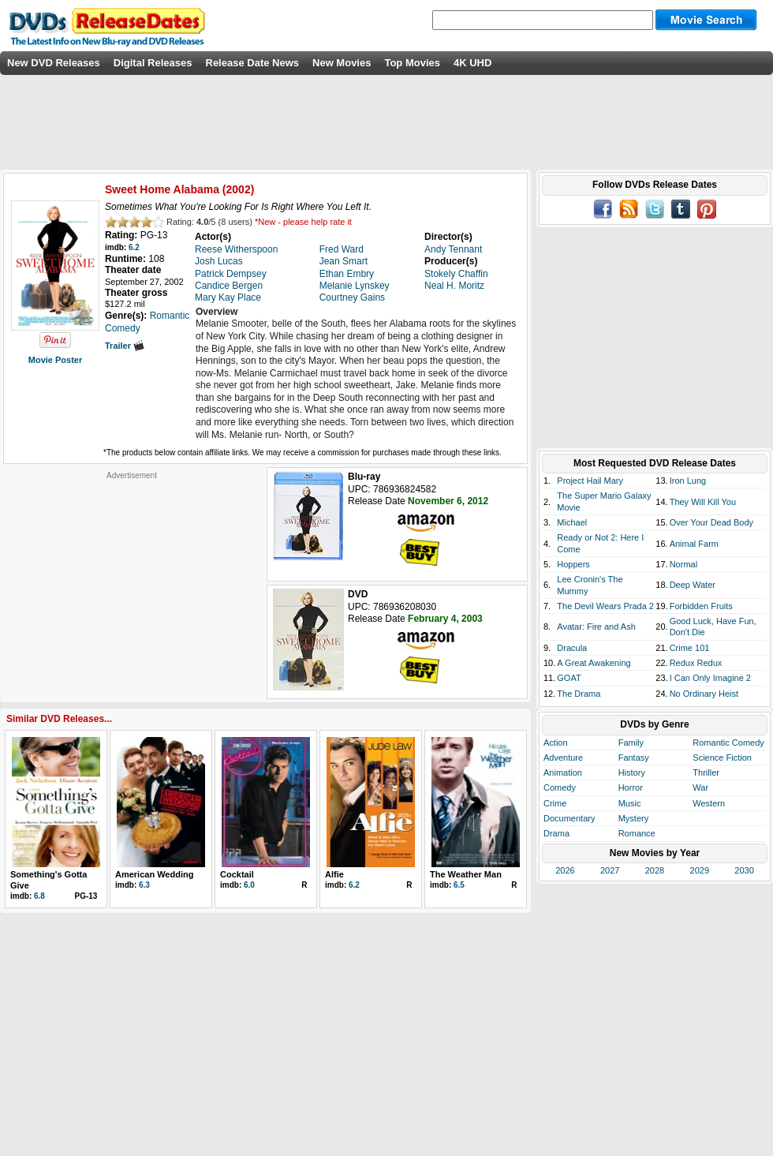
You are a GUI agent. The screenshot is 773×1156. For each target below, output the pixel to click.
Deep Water (692, 584)
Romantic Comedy (728, 742)
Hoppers (573, 564)
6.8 (39, 896)
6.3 (144, 885)
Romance (636, 833)
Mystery (633, 818)
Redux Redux (696, 663)
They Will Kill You (703, 502)
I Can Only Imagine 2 (710, 678)
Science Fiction (722, 757)
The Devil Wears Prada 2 (605, 606)
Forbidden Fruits (701, 606)
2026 (564, 870)
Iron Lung (688, 480)
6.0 (249, 885)
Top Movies (412, 63)
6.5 (459, 885)
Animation (562, 772)
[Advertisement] (131, 579)
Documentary (569, 818)
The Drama (578, 693)
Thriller (706, 772)
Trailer (124, 345)
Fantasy (633, 757)
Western (709, 803)
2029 (699, 870)
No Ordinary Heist (704, 693)
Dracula (572, 648)
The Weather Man (466, 874)
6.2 (134, 247)
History (631, 772)
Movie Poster (55, 360)
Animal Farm (694, 543)
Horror (630, 787)
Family (631, 742)
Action (555, 742)
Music (629, 803)
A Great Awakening (593, 663)
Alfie (334, 874)
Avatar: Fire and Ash (596, 626)
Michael (572, 522)
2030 (743, 870)
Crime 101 (690, 648)
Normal (683, 564)
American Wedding (154, 874)
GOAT (569, 678)
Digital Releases (153, 63)
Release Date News (253, 63)
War (700, 787)
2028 (654, 870)
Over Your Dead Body (711, 522)
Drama (556, 833)
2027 (609, 870)
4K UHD (472, 63)
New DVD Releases (53, 63)
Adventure (563, 757)
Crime (554, 803)
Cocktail (237, 874)
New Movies (341, 63)
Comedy (559, 787)
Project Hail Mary (590, 480)
